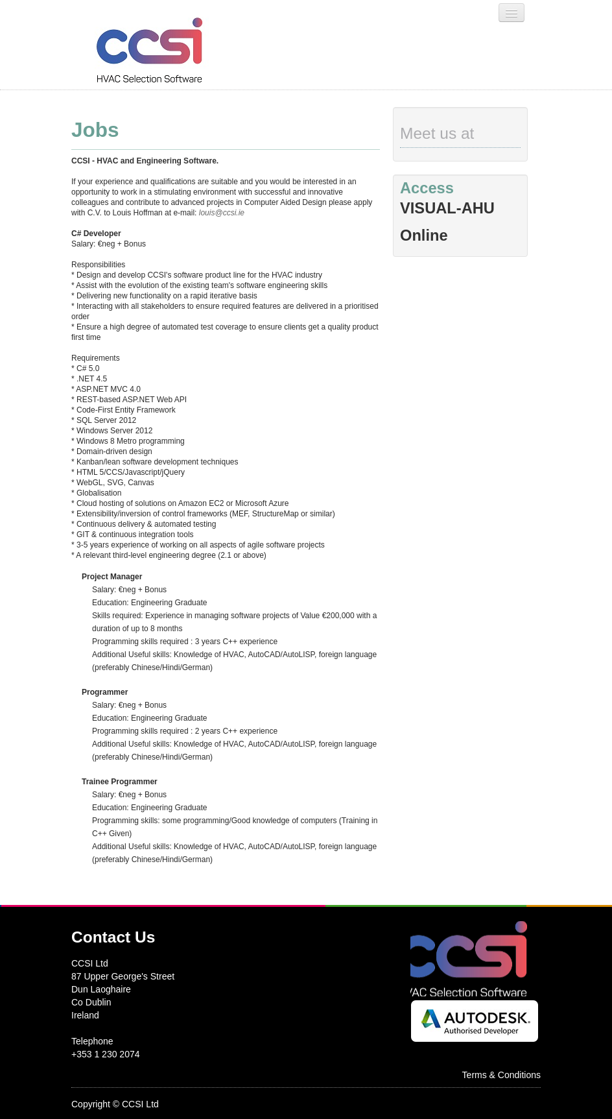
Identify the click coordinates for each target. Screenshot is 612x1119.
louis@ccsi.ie (221, 212)
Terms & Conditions (501, 1075)
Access (427, 188)
